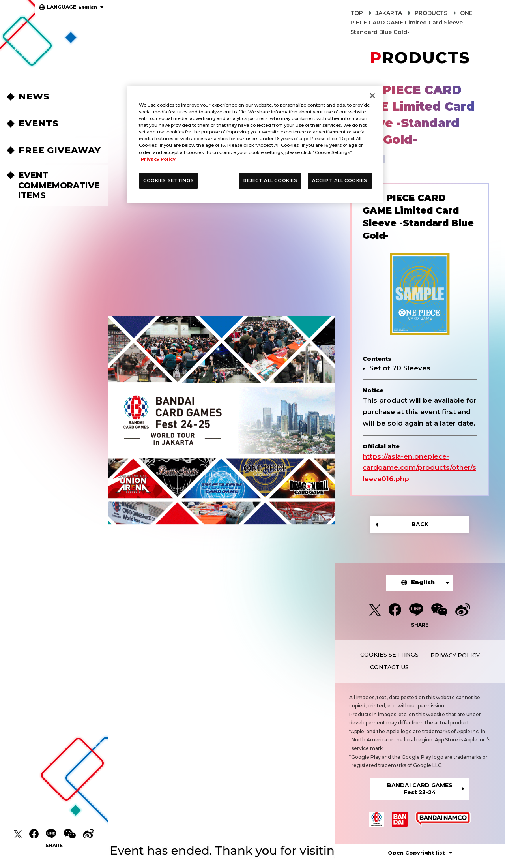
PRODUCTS (431, 13)
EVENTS (39, 123)
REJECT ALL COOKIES (270, 180)
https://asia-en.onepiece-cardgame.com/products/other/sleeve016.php (419, 467)
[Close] (372, 95)
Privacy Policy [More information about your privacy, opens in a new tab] (158, 159)
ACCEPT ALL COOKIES (339, 180)
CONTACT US (389, 667)
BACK (419, 524)
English (72, 7)
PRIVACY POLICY (455, 655)
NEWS (34, 96)
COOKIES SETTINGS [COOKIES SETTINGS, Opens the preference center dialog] (168, 180)
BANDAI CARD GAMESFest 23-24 (420, 789)
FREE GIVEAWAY (60, 150)
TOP (356, 13)
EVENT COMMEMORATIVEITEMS (59, 185)
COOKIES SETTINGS (389, 654)
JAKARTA (389, 13)
